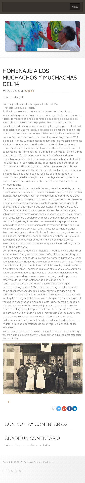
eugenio (29, 90)
